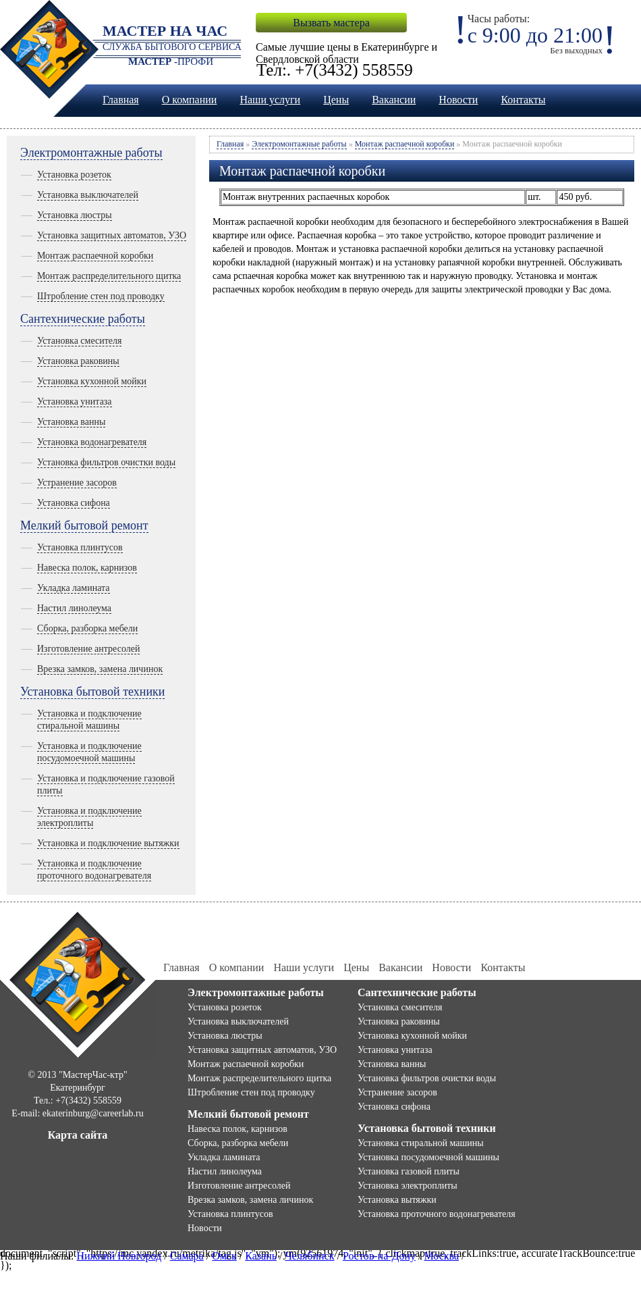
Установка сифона (73, 503)
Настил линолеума (74, 608)
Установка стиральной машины (421, 1143)
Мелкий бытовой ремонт (84, 525)
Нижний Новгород (118, 1256)
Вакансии (394, 99)
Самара (187, 1256)
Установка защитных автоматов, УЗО (111, 235)
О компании (189, 99)
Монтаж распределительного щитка (109, 276)
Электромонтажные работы (91, 152)
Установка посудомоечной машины (428, 1157)
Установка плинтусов (80, 547)
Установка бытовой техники (92, 691)
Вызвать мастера (331, 22)
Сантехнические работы (82, 319)
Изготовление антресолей (88, 649)
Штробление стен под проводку (101, 296)
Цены (336, 99)
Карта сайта (78, 1135)
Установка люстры (74, 215)
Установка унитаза (74, 401)
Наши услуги (270, 99)
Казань (261, 1256)
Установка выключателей (87, 195)
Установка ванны (71, 422)
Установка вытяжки (397, 1200)
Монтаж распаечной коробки (95, 256)
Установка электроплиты (407, 1186)
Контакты (523, 99)
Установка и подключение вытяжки (108, 843)
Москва (441, 1256)
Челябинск (309, 1256)
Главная (121, 99)
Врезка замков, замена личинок (100, 669)
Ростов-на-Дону (379, 1256)
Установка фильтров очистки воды (106, 462)
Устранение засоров (77, 482)
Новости (458, 99)
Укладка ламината (73, 588)
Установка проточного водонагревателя (436, 1214)
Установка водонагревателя (91, 442)
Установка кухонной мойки (91, 381)
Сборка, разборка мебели (87, 628)
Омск (224, 1256)
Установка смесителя (79, 341)
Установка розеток (74, 175)
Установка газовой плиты (408, 1171)
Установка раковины (78, 361)
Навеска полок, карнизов (87, 568)
